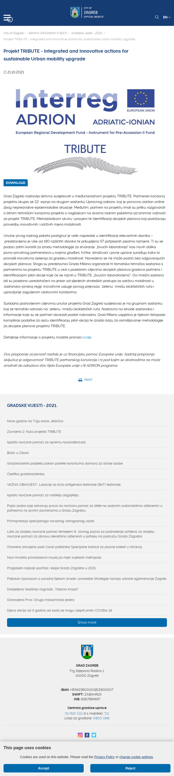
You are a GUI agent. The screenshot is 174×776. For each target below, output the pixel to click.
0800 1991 (101, 718)
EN (166, 17)
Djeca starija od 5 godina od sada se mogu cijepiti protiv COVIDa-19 (59, 610)
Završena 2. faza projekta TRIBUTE (34, 432)
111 (107, 713)
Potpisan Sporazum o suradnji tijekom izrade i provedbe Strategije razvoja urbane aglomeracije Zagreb (86, 579)
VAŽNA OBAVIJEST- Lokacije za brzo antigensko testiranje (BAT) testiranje (64, 484)
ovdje (87, 337)
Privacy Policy (104, 757)
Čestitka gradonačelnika (25, 474)
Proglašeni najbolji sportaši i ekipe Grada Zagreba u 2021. (51, 568)
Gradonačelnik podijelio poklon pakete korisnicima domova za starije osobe (65, 463)
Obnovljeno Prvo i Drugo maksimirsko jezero (40, 600)
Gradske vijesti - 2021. (87, 33)
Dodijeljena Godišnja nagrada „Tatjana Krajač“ (43, 589)
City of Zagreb (14, 33)
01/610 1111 (74, 713)
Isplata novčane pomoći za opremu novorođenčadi (46, 442)
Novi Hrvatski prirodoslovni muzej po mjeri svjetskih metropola (54, 557)
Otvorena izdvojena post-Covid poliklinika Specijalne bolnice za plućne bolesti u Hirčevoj (74, 547)
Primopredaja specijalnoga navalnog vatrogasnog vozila (50, 521)
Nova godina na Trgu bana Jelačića (35, 421)
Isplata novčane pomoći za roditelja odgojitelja (43, 495)
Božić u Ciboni (18, 453)
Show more (87, 622)
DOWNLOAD (15, 183)
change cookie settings (136, 757)
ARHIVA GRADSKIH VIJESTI (47, 33)
